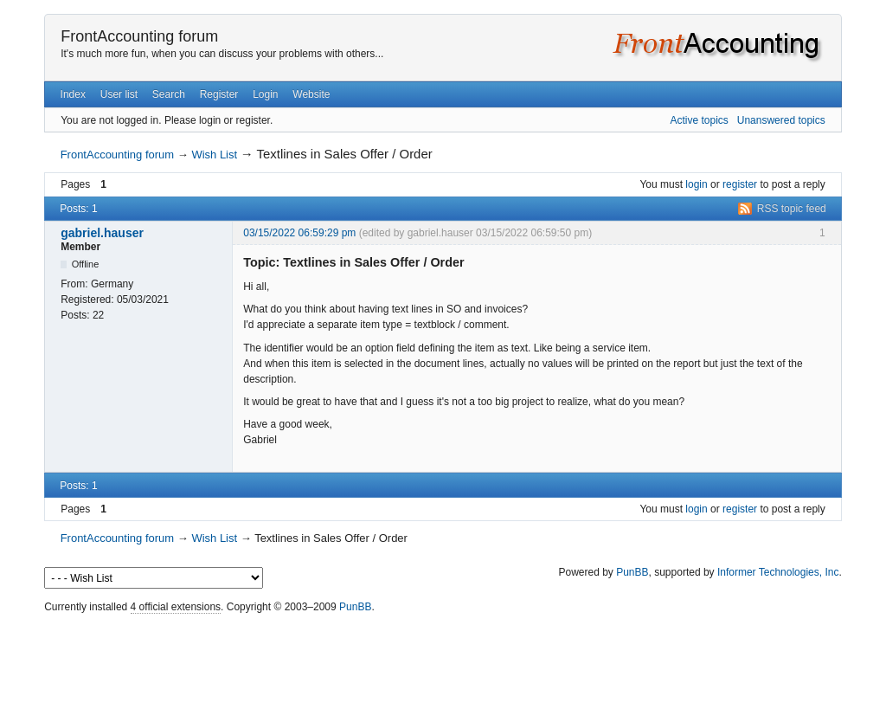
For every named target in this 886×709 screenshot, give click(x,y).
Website (311, 94)
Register (219, 94)
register (739, 184)
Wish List (214, 154)
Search (168, 94)
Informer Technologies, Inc (778, 572)
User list (119, 94)
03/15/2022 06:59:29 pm (299, 233)
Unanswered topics (781, 120)
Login (265, 94)
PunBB (632, 572)
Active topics (699, 120)
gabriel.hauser (102, 233)
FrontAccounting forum (139, 36)
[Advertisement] (443, 657)
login (696, 184)
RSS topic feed (791, 209)
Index (73, 94)
